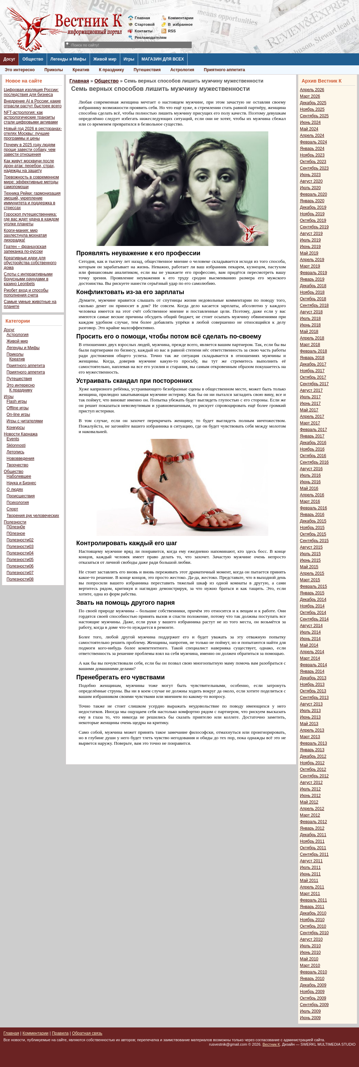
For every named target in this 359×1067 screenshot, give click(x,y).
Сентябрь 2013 (314, 697)
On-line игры (18, 414)
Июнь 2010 (310, 952)
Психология (18, 502)
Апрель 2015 (312, 573)
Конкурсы (16, 427)
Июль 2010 (310, 946)
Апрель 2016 (312, 495)
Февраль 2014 (313, 664)
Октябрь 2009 (313, 998)
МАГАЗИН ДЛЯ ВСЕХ (163, 59)
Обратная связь (87, 1033)
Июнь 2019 (310, 246)
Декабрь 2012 (313, 756)
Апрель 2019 (312, 259)
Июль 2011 (310, 867)
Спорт (12, 509)
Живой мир (104, 59)
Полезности (15, 522)
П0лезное (16, 533)
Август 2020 (311, 181)
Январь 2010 (312, 978)
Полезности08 (20, 579)
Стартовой (145, 24)
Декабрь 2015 (313, 521)
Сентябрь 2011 (314, 854)
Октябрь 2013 (313, 691)
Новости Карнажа (20, 434)
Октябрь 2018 (313, 299)
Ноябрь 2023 (312, 155)
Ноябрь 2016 (312, 449)
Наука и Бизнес (21, 483)
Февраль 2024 (313, 142)
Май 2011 (309, 880)
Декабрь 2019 (313, 207)
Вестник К (271, 1044)
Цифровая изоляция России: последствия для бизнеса (31, 92)
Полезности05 (20, 559)
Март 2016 (310, 501)
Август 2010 (311, 939)
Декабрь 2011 (313, 834)
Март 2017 (310, 423)
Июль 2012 (310, 789)
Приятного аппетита (224, 69)
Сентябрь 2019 (314, 227)
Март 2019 (310, 266)
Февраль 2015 (313, 586)
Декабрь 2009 (313, 985)
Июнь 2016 (310, 481)
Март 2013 (310, 736)
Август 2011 (311, 861)
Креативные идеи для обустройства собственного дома (30, 263)
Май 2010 (309, 959)
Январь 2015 (312, 593)
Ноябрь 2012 (312, 763)
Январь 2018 (312, 357)
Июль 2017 (310, 397)
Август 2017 (311, 390)
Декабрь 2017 (313, 364)
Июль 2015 (310, 553)
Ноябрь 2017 (312, 370)
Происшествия (21, 496)
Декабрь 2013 (313, 678)
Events (13, 438)
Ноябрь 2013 (312, 684)
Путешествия (147, 69)
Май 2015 (309, 566)
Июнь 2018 (310, 325)
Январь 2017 (312, 436)
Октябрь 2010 (313, 926)
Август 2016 (311, 468)
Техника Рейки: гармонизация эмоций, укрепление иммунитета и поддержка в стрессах (32, 200)
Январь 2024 (312, 148)
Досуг (9, 59)
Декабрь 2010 (313, 913)
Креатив (80, 69)
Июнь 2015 (310, 560)
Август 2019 (311, 233)
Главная (142, 18)
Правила (60, 1033)
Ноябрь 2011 (312, 841)
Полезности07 (20, 572)
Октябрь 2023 (313, 161)
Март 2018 (310, 344)
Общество (32, 59)
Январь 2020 (312, 200)
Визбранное (180, 24)
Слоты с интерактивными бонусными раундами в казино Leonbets (28, 279)
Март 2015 (310, 580)
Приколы (53, 69)
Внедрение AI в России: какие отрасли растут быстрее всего (32, 103)
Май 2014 (309, 645)
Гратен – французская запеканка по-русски (25, 249)
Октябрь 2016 (313, 455)
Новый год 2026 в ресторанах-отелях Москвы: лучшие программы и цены (33, 133)
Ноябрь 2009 (312, 991)
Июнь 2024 (310, 122)
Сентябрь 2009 (314, 1004)
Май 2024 (309, 129)
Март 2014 (310, 658)
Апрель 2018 (312, 338)
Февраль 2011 (313, 900)
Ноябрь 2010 (312, 919)
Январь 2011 (312, 906)
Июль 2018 (310, 318)
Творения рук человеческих (33, 515)
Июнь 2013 (310, 717)
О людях (15, 489)
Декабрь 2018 (313, 285)
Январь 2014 (312, 671)
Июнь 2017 (310, 403)
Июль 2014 (310, 632)
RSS (172, 31)
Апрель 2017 (312, 416)
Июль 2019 (310, 240)
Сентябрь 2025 (314, 116)
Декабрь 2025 (313, 102)
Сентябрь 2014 (314, 619)
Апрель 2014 (312, 651)
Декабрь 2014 (313, 599)
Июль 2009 (310, 1011)
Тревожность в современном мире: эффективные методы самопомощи (31, 182)
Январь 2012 (312, 828)
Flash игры (17, 401)
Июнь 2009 (310, 1017)
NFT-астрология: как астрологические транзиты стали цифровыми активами (31, 117)
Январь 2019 (312, 279)
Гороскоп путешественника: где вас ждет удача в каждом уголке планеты (31, 219)
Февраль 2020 (313, 194)
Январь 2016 (312, 514)
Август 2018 (311, 312)
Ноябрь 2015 (312, 527)
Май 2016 (309, 488)
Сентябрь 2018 (314, 305)
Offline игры (18, 408)
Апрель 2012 (312, 808)
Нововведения (20, 458)
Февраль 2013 (313, 743)
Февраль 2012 (313, 821)
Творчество (17, 465)
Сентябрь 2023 (314, 168)
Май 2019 (309, 253)
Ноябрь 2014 (312, 606)
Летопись (15, 452)
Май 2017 (309, 410)
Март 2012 (310, 815)
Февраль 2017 (313, 429)
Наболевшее (19, 476)
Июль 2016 (310, 475)
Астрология (182, 69)
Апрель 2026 (312, 89)
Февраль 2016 (313, 508)
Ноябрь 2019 (312, 214)
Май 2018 (309, 331)
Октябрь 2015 (313, 534)
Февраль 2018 (313, 351)
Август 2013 (311, 704)
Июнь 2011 (310, 874)
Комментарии (180, 18)
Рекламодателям (148, 37)
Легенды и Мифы (68, 59)
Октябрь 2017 (313, 377)
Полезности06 (20, 566)
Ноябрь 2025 (312, 109)
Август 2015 (311, 547)
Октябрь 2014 (313, 612)
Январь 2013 (312, 749)
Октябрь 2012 (313, 769)
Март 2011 (310, 893)
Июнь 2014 (310, 638)
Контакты (144, 31)
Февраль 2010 (313, 972)
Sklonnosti (16, 445)
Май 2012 (309, 802)
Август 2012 (311, 782)
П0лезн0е (16, 527)
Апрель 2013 (312, 730)
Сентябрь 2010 (314, 932)
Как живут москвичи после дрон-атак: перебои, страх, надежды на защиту (29, 166)
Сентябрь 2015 (314, 540)
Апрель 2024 (312, 135)
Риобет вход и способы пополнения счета (26, 293)
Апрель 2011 (312, 887)
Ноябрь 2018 (312, 292)
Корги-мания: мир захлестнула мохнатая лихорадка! (25, 235)
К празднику (111, 69)
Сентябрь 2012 (314, 776)
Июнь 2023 (310, 174)
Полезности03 (20, 546)
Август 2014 (311, 625)
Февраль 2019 (313, 272)
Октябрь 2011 (313, 847)
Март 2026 (310, 96)
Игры (129, 59)
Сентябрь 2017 (314, 383)
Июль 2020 (310, 187)
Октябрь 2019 (313, 220)
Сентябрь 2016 (314, 462)
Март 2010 (310, 965)
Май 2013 (309, 723)
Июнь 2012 (310, 795)
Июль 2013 (310, 710)
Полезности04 (20, 553)
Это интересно (20, 69)
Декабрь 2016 (313, 442)
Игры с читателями (25, 421)
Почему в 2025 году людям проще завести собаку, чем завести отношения (29, 149)
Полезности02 (20, 540)
